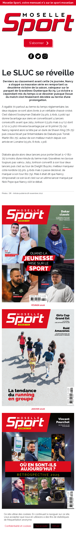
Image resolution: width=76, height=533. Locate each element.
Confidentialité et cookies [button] (18, 526)
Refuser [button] (56, 526)
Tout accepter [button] (41, 526)
